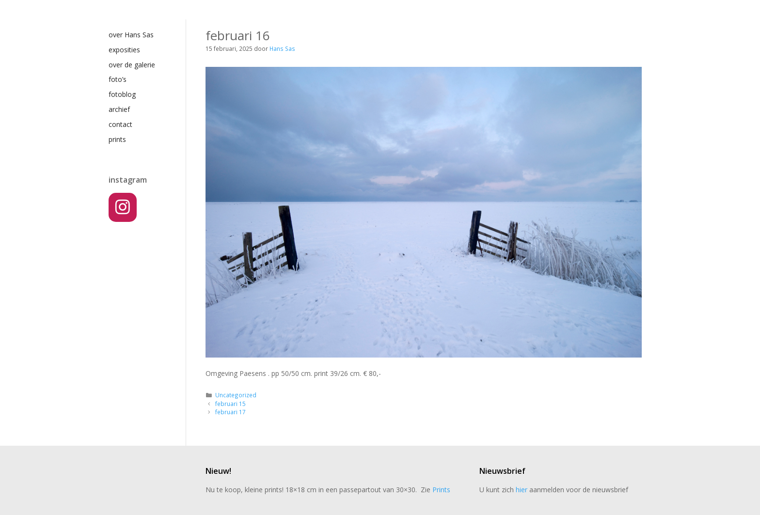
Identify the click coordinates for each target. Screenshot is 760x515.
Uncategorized (235, 395)
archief (119, 109)
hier (521, 489)
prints (117, 139)
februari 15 (230, 403)
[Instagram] (123, 207)
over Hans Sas (131, 34)
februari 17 (230, 412)
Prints (441, 489)
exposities (124, 49)
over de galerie (132, 64)
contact (120, 124)
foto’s (118, 79)
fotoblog (122, 94)
